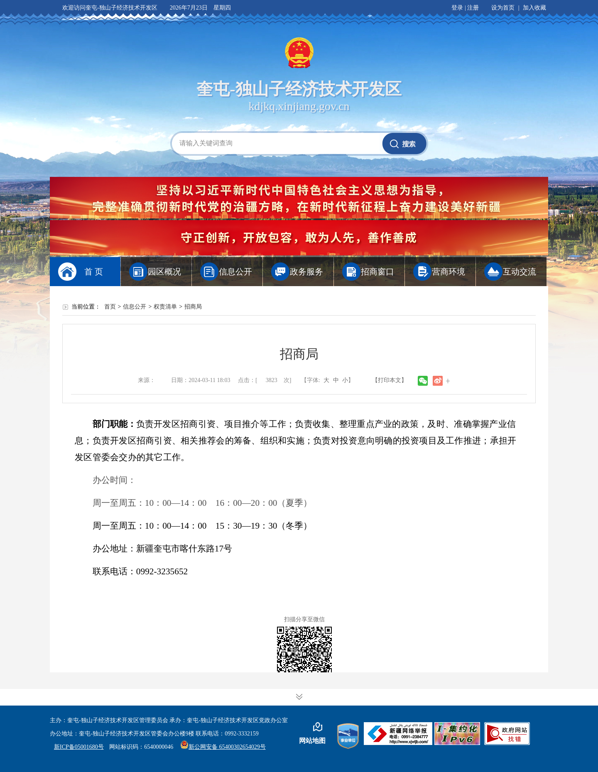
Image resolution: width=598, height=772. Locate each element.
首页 (110, 307)
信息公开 (235, 271)
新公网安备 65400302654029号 (223, 747)
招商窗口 (377, 271)
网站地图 (312, 740)
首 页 (93, 271)
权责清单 (165, 307)
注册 (473, 8)
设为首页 (503, 8)
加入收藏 (534, 8)
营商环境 (448, 271)
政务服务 (306, 271)
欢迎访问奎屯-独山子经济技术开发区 (109, 8)
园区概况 (164, 271)
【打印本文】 (389, 380)
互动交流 (519, 271)
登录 (457, 8)
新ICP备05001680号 (79, 747)
